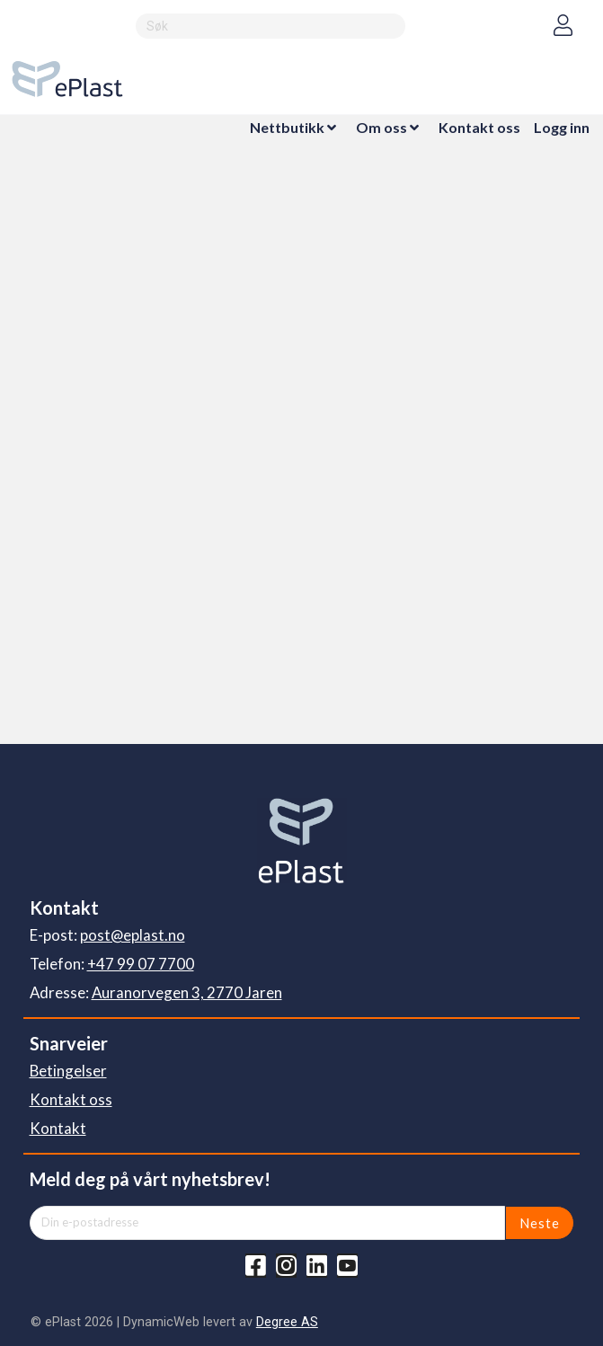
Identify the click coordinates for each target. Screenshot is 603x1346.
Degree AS (287, 1322)
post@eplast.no (132, 934)
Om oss (381, 127)
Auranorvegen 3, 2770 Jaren (187, 992)
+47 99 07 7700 (140, 963)
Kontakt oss (479, 127)
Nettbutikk (287, 127)
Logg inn (562, 127)
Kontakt (58, 1128)
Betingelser (68, 1070)
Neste (539, 1223)
